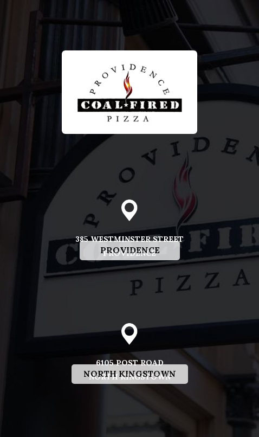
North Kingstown (124, 403)
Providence (120, 279)
